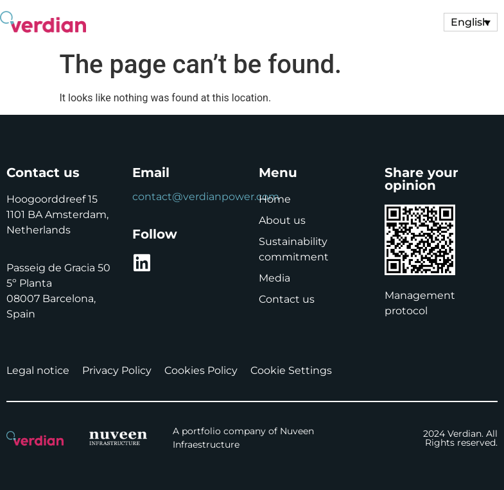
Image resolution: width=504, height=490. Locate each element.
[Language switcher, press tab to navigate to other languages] (471, 22)
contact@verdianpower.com (205, 196)
